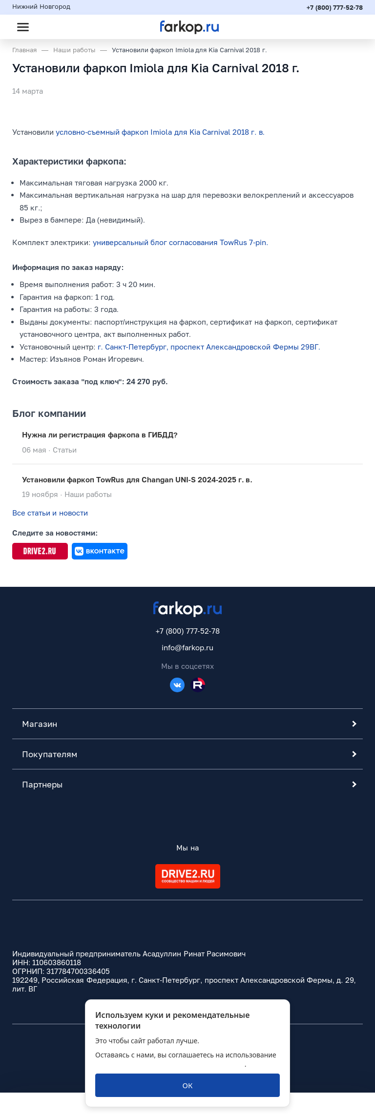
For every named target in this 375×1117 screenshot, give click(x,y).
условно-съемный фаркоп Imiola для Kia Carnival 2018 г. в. (160, 131)
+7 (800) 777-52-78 (335, 7)
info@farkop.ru (187, 647)
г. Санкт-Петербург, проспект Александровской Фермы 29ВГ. (209, 346)
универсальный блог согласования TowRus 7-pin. (181, 242)
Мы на (187, 847)
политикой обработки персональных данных (170, 1064)
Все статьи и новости (50, 513)
